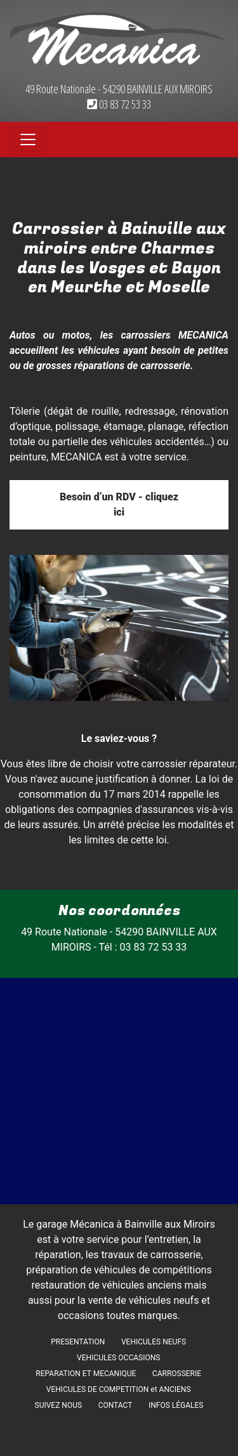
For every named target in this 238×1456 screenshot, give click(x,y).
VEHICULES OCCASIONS (118, 1357)
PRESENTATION (78, 1341)
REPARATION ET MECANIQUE (86, 1373)
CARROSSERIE (176, 1373)
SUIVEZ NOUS (59, 1405)
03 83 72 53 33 (119, 104)
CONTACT (115, 1405)
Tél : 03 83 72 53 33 (143, 947)
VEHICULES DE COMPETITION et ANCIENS (118, 1389)
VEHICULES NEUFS (153, 1341)
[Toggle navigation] (28, 139)
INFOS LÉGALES (176, 1405)
